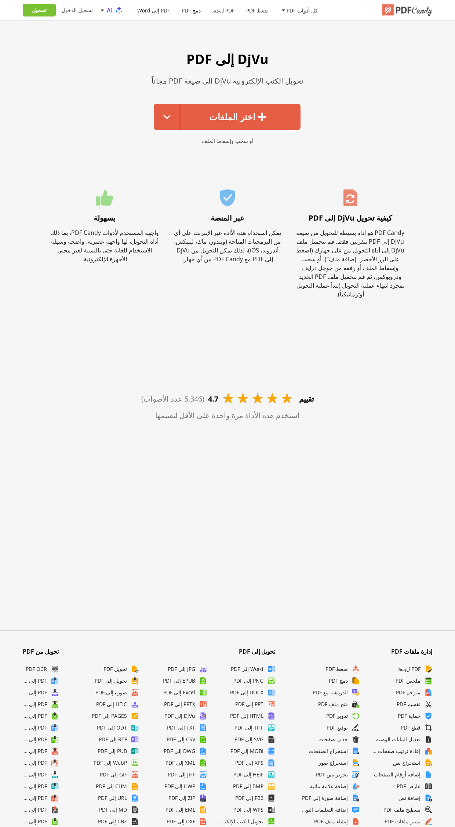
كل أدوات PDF (302, 10)
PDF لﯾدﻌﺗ (223, 10)
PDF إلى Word (153, 10)
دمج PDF (191, 10)
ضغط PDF (257, 10)
